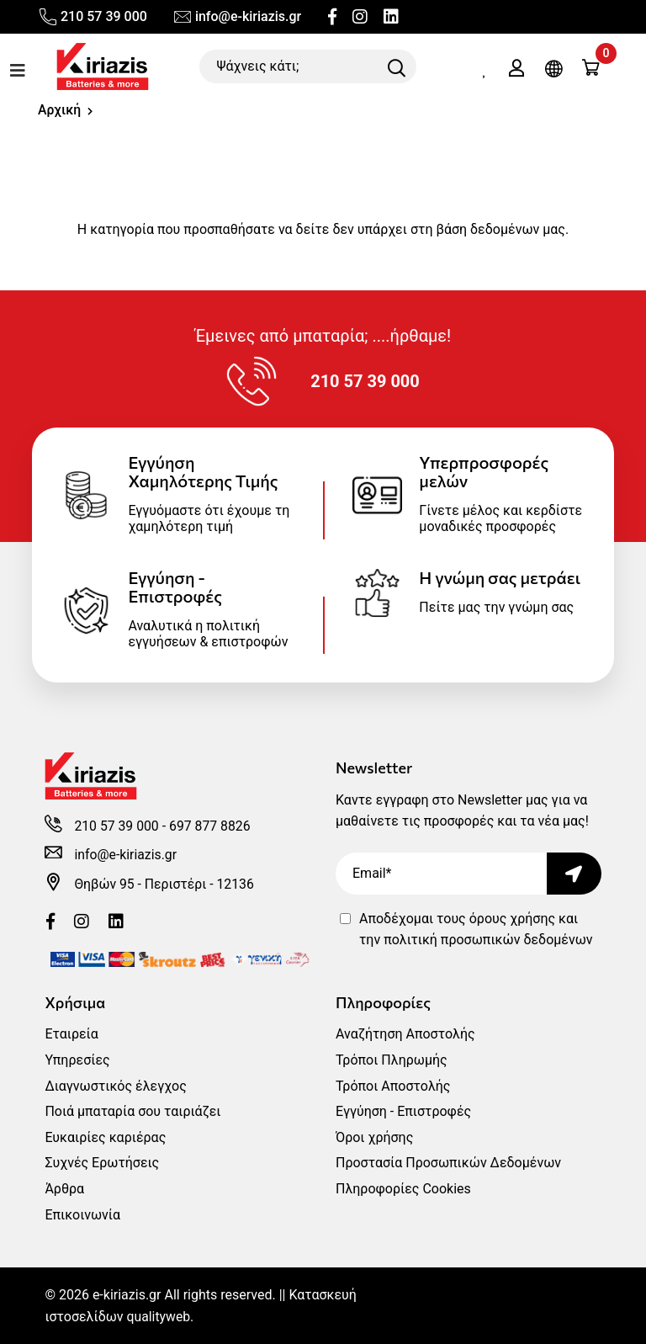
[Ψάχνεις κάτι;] (307, 66)
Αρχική (60, 110)
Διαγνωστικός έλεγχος (115, 1086)
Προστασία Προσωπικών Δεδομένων (448, 1163)
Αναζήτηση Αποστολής (405, 1034)
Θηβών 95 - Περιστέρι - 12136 (165, 884)
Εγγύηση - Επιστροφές (403, 1111)
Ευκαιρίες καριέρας (105, 1137)
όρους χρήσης (512, 919)
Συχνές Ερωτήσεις (102, 1163)
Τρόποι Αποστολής (393, 1086)
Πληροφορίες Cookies (403, 1189)
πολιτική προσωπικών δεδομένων (488, 940)
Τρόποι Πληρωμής (391, 1060)
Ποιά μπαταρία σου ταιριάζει (132, 1111)
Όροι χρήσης (374, 1137)
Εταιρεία (71, 1034)
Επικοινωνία (82, 1215)
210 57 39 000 (92, 16)
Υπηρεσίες (77, 1060)
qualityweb (159, 1317)
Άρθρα (64, 1189)
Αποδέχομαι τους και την (476, 929)
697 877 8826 (212, 826)
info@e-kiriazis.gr (236, 16)
